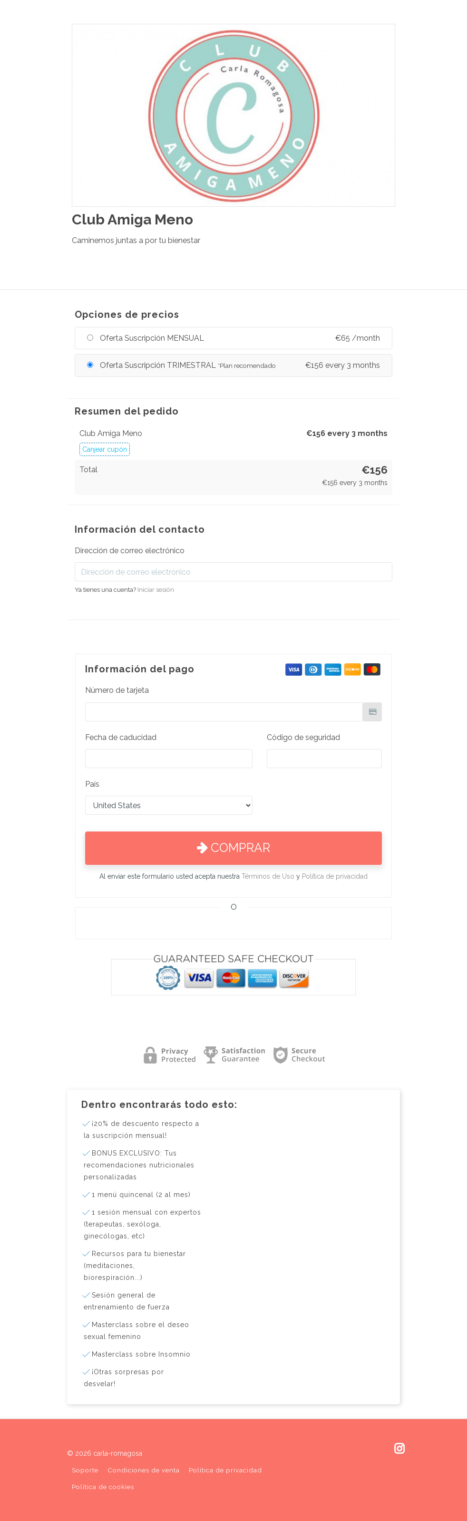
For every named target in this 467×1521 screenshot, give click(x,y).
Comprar (233, 848)
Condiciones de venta (143, 1470)
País (92, 784)
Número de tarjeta (117, 690)
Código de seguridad (303, 737)
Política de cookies (103, 1487)
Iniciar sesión (155, 589)
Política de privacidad (335, 876)
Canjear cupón (104, 449)
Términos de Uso (268, 876)
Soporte (85, 1470)
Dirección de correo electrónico (130, 550)
